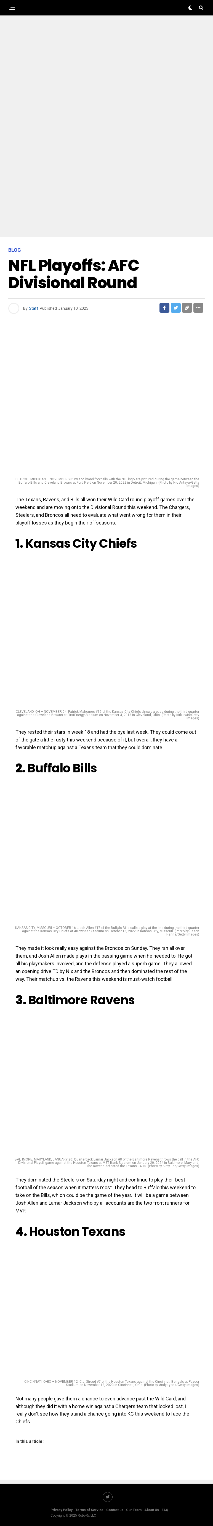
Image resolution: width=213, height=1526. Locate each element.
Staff (33, 308)
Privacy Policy (61, 1510)
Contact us (114, 1510)
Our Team (134, 1510)
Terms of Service (89, 1510)
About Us (151, 1510)
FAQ (165, 1510)
